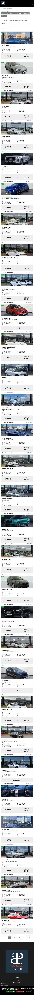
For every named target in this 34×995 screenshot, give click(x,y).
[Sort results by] (13, 23)
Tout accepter (11, 991)
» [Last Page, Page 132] (29, 937)
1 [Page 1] (9, 937)
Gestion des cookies (17, 982)
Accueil (17, 977)
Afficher (3, 28)
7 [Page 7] (24, 937)
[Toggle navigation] (31, 3)
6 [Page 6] (22, 937)
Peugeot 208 (18, 13)
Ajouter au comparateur (8, 60)
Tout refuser (20, 991)
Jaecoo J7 (4, 15)
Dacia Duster (26, 13)
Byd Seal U (12, 13)
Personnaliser (28, 991)
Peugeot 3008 (5, 13)
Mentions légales (17, 980)
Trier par (3, 23)
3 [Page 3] (14, 937)
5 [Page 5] (19, 937)
